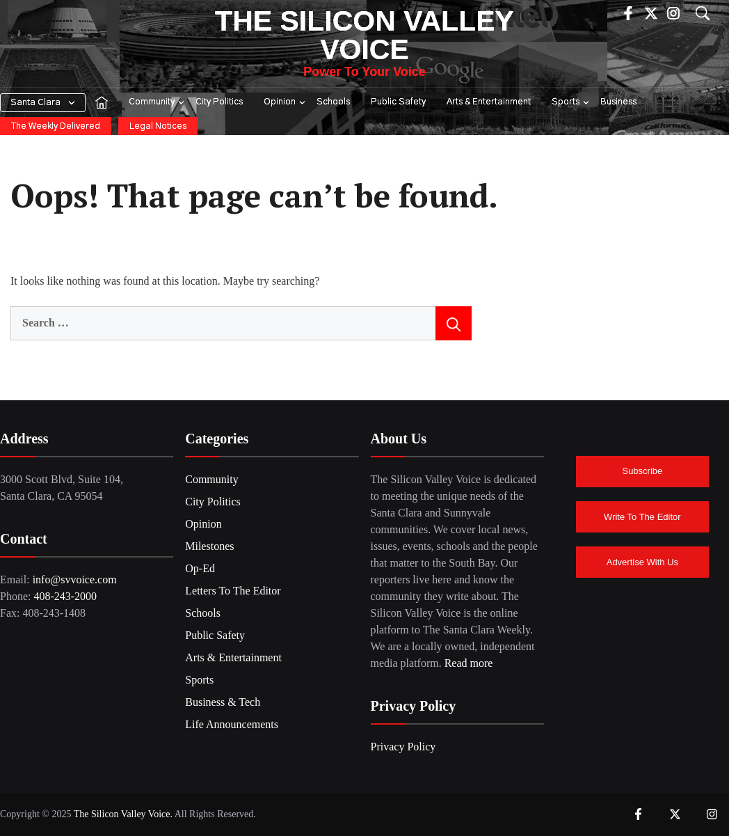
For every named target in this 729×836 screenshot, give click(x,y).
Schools (333, 102)
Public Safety (398, 102)
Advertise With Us (642, 562)
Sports (571, 102)
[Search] (453, 323)
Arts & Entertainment (489, 102)
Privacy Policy (403, 746)
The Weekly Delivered (55, 126)
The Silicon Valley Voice (364, 35)
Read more (468, 663)
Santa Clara (35, 102)
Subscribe (642, 471)
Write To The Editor (642, 517)
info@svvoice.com (75, 579)
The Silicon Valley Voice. (122, 814)
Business (618, 102)
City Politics (219, 102)
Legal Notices (157, 126)
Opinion (285, 102)
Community (157, 102)
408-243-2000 (65, 596)
